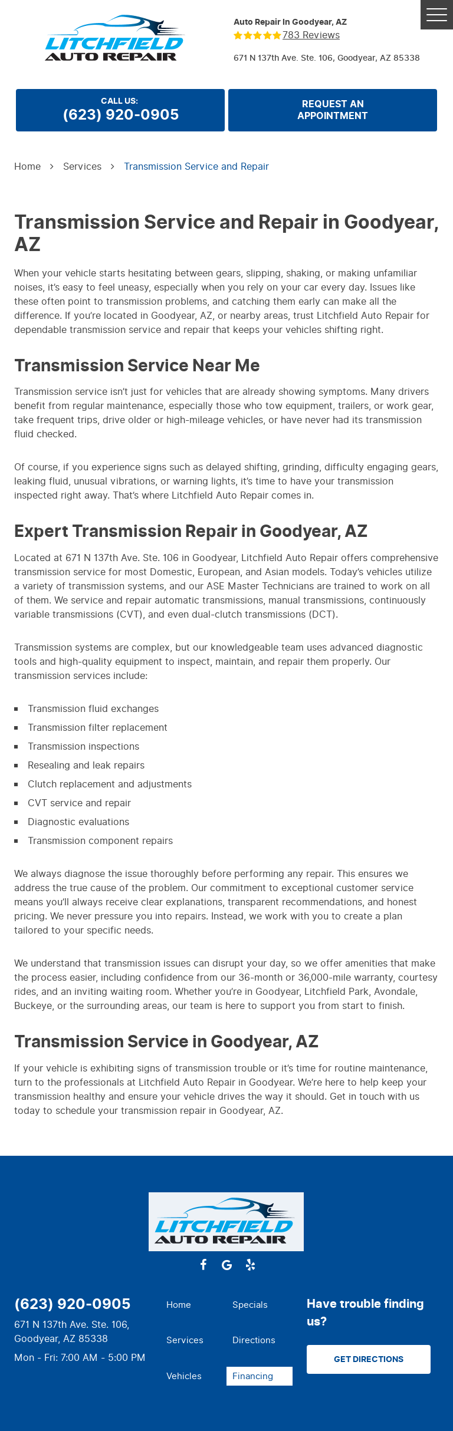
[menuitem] (193, 1305)
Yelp (250, 1265)
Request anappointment (332, 110)
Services (82, 166)
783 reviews (311, 35)
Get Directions (368, 1359)
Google (226, 1265)
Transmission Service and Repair (196, 166)
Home (27, 166)
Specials (250, 1304)
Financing (252, 1376)
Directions (253, 1340)
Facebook (203, 1265)
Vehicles (184, 1376)
